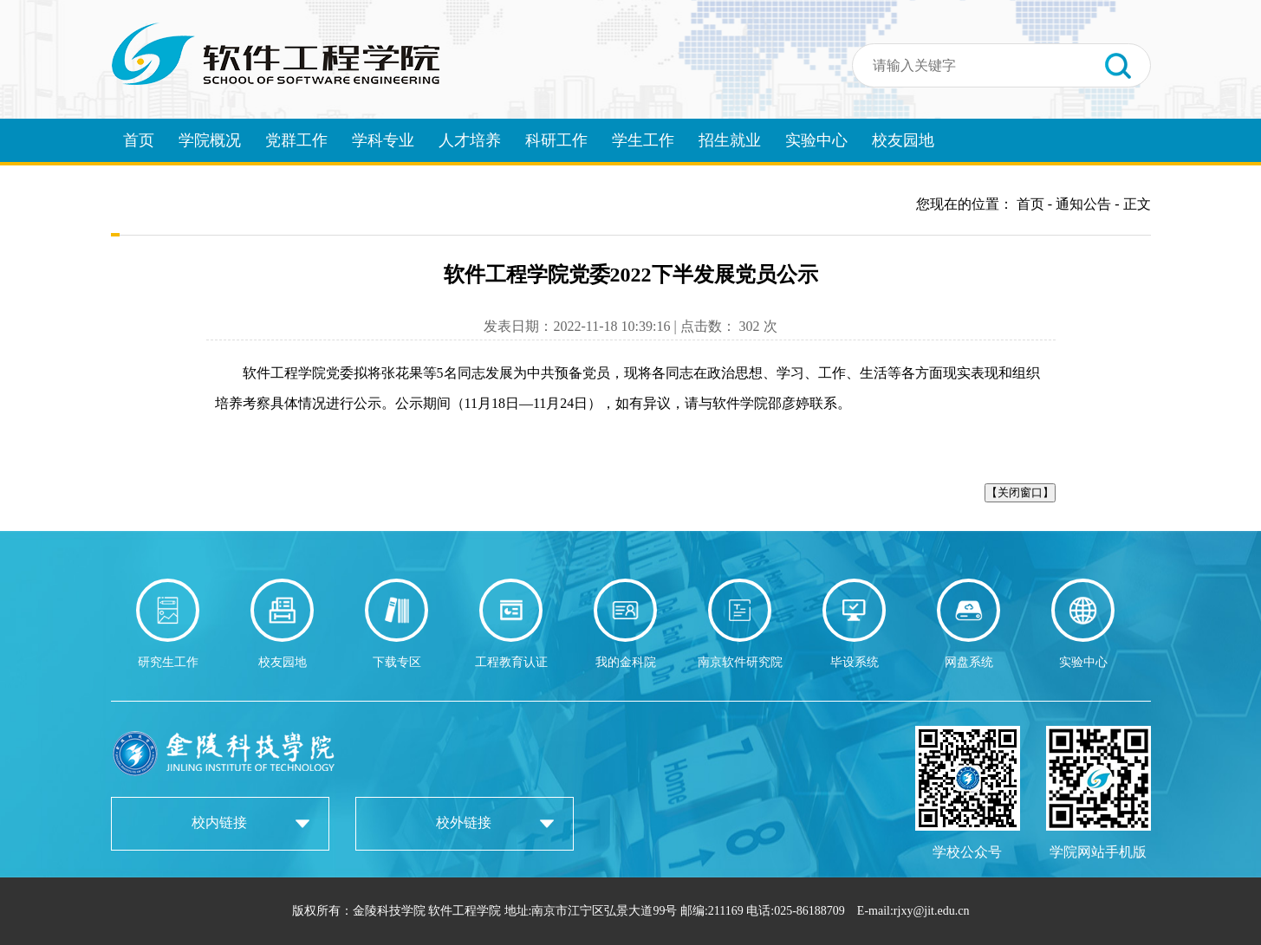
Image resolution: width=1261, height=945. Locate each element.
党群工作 (296, 140)
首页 (138, 140)
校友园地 (903, 140)
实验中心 (816, 140)
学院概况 (210, 140)
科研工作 (556, 140)
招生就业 (730, 140)
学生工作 (643, 140)
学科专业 (383, 140)
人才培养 (470, 140)
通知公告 (1083, 204)
